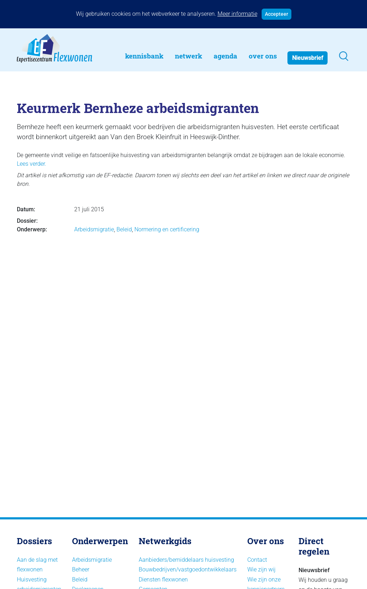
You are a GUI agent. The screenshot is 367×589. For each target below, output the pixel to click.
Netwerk (188, 55)
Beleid (124, 229)
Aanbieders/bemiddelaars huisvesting (186, 559)
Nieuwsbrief (307, 58)
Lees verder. (31, 163)
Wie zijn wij (261, 569)
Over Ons (263, 55)
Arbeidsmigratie (94, 229)
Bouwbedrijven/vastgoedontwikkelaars (188, 569)
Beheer (80, 569)
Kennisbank (144, 55)
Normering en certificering (166, 229)
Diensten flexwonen (163, 579)
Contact (257, 559)
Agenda (225, 55)
